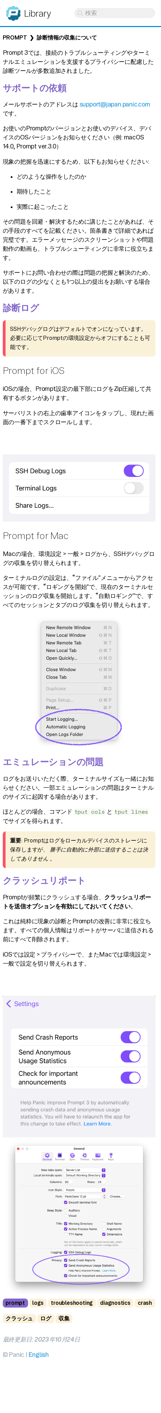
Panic (13, 10)
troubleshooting (72, 1303)
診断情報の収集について (67, 38)
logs (38, 1303)
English (38, 1354)
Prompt (15, 38)
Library (37, 13)
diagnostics (115, 1303)
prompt (15, 1303)
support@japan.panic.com (115, 104)
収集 (64, 1318)
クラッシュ (19, 1318)
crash (145, 1303)
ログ (45, 1318)
